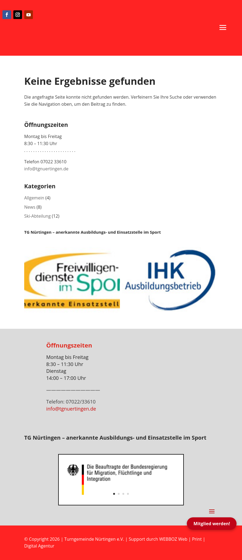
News (29, 207)
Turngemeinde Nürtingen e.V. (94, 539)
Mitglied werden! (211, 524)
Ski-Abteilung (37, 216)
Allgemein (34, 198)
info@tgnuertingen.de (46, 169)
